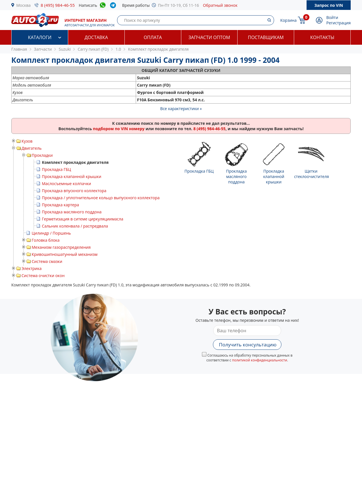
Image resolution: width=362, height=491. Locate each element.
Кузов (27, 141)
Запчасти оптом (209, 37)
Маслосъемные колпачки (66, 183)
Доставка (96, 37)
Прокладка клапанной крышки (71, 176)
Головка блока (46, 240)
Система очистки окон (42, 275)
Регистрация (338, 22)
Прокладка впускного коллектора (74, 190)
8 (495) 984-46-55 (58, 5)
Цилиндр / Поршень (51, 233)
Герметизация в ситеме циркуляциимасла (82, 219)
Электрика (31, 268)
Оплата (153, 37)
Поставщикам (266, 37)
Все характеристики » (181, 108)
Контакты (322, 37)
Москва (23, 5)
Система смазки (47, 261)
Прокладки (42, 155)
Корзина (288, 20)
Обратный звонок (220, 5)
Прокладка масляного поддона (72, 212)
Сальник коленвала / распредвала (75, 226)
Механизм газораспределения (61, 247)
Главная (19, 49)
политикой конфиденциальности (259, 360)
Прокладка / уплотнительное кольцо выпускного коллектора (101, 197)
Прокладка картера (60, 204)
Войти (332, 17)
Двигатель (31, 148)
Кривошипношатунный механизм (65, 254)
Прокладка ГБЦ (56, 169)
